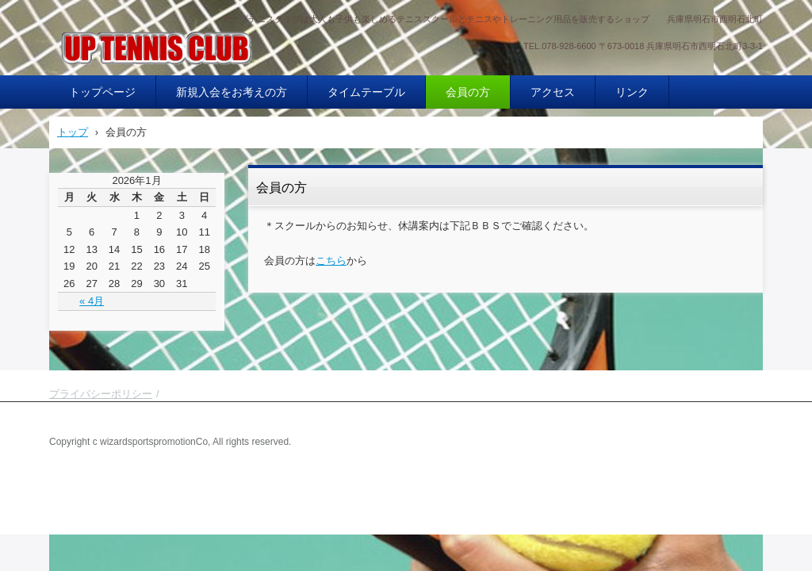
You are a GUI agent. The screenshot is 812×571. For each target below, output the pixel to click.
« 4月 (91, 301)
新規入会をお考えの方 (231, 92)
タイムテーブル (366, 92)
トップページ (102, 92)
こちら (331, 260)
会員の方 (468, 92)
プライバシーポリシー (100, 394)
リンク (632, 92)
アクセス (552, 92)
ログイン (742, 487)
